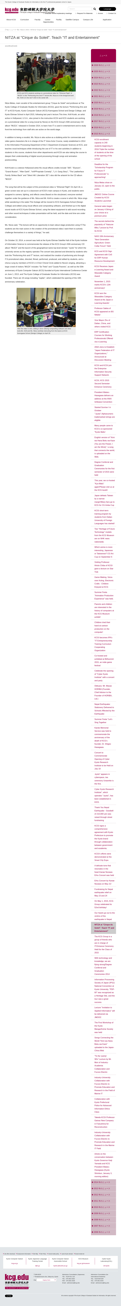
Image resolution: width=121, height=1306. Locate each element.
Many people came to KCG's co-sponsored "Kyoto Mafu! (104, 429)
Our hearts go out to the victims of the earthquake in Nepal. (105, 916)
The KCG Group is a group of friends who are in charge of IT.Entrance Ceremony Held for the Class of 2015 (104, 945)
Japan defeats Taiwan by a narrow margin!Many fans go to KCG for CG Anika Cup (105, 500)
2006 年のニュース (102, 1232)
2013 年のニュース (102, 1188)
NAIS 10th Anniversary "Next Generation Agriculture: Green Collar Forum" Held (104, 241)
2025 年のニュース (102, 71)
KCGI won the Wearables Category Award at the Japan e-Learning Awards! (104, 298)
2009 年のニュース (102, 1213)
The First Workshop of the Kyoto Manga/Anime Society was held (104, 1027)
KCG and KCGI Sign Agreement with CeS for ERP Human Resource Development (105, 256)
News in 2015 (24, 29)
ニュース (103, 56)
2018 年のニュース (102, 115)
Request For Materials (85, 13)
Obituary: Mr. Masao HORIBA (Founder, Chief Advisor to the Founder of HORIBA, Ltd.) (103, 692)
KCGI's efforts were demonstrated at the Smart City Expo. (103, 857)
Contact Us (112, 13)
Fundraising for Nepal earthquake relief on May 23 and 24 (104, 892)
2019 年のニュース (102, 109)
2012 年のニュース (102, 1195)
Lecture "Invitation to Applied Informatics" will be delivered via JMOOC (105, 1012)
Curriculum (24, 20)
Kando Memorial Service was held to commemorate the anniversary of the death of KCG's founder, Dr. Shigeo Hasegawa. (103, 737)
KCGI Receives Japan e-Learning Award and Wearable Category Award (104, 271)
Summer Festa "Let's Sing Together (103, 721)
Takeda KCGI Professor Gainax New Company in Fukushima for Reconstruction (105, 1122)
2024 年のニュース (102, 78)
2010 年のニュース (102, 1207)
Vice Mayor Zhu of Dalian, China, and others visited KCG (103, 323)
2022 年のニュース (102, 90)
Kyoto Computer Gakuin (14, 1259)
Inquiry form (46, 1280)
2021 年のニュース (102, 96)
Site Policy (43, 1254)
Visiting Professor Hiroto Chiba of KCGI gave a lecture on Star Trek (104, 567)
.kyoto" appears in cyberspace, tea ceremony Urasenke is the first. (104, 779)
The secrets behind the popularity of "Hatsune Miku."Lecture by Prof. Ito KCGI (104, 226)
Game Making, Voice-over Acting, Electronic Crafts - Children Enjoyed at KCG (104, 582)
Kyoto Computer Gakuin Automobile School (60, 1260)
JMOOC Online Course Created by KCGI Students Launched (104, 197)
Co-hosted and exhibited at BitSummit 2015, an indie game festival (104, 661)
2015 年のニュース (102, 134)
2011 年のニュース (102, 1201)
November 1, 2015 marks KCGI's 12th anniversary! (103, 285)
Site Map (35, 1254)
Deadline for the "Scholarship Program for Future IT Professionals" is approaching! (104, 170)
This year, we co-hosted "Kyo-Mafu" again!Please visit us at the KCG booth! (105, 485)
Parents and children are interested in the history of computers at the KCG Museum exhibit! (104, 610)
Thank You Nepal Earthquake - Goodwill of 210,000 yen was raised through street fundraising (104, 813)
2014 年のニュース (102, 1182)
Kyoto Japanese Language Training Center (37, 1260)
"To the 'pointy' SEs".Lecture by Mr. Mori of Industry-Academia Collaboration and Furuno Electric (103, 1064)
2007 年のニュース (102, 1226)
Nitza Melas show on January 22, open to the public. (105, 186)
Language (107, 9)
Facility (59, 20)
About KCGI (11, 20)
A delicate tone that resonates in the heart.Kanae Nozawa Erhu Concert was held (104, 870)
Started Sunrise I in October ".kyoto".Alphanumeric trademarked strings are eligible (105, 413)
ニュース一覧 (14, 29)
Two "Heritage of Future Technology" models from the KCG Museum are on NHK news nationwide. (105, 535)
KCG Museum (83, 1259)
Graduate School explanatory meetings (58, 13)
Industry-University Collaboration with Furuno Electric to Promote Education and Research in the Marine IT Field (105, 1140)
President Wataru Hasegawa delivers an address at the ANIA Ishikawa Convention (104, 397)
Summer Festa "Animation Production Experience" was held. (104, 595)
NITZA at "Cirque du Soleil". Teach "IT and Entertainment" (104, 928)
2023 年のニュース (102, 84)
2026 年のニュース (102, 65)
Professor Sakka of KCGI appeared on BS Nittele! (104, 311)
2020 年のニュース (102, 103)
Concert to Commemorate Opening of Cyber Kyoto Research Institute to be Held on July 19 (104, 761)
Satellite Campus (72, 20)
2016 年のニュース (102, 128)
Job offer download (9, 1254)
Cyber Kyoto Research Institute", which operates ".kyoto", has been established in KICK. (104, 795)
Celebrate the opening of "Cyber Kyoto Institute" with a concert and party (104, 676)
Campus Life (88, 20)
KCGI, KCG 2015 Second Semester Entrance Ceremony (103, 383)
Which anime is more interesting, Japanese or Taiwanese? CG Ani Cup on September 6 (104, 552)
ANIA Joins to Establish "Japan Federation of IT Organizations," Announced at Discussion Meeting (105, 353)
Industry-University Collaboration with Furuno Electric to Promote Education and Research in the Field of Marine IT (105, 1085)
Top (7, 29)
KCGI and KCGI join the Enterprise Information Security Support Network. (103, 370)
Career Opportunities (47, 21)
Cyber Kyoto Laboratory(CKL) (106, 1260)
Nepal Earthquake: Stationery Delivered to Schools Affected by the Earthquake (105, 709)
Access (100, 13)
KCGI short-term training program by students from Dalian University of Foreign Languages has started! (105, 517)
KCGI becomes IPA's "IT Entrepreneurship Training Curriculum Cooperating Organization (103, 644)
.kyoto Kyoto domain (67, 1254)
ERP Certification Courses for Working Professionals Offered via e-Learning (104, 337)
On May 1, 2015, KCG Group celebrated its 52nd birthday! (104, 904)
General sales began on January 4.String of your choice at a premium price (104, 211)
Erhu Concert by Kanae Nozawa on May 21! (105, 882)
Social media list (79, 1254)
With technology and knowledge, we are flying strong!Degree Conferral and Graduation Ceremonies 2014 (103, 966)
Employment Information (24, 1254)
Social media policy (53, 1254)
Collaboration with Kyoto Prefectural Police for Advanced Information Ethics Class (103, 1105)
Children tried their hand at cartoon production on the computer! (102, 627)
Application (107, 20)
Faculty (37, 20)
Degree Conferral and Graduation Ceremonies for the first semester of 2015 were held (105, 468)
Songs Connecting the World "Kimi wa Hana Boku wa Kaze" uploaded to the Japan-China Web (104, 1044)
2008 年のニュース (102, 1220)
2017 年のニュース (102, 121)
